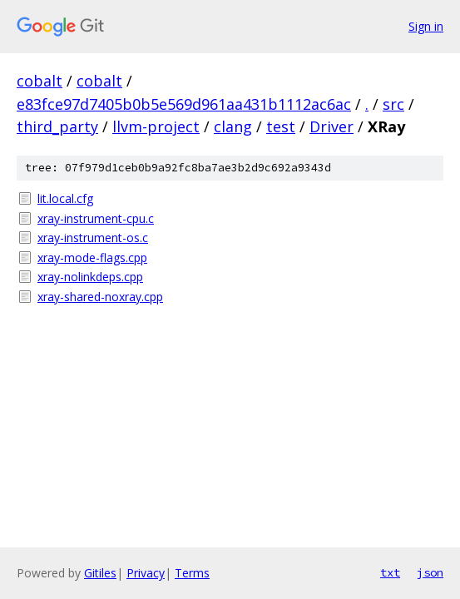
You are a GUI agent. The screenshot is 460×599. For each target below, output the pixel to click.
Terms (192, 573)
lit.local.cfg (65, 198)
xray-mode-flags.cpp (92, 257)
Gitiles (100, 573)
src (393, 104)
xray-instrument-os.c (92, 237)
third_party (57, 126)
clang (233, 126)
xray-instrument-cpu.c (95, 218)
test (280, 126)
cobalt (39, 81)
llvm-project (156, 126)
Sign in (425, 26)
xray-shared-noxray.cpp (100, 296)
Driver (331, 126)
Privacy (145, 573)
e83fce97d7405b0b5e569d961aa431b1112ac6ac (184, 104)
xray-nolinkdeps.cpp (90, 277)
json (430, 572)
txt (390, 572)
